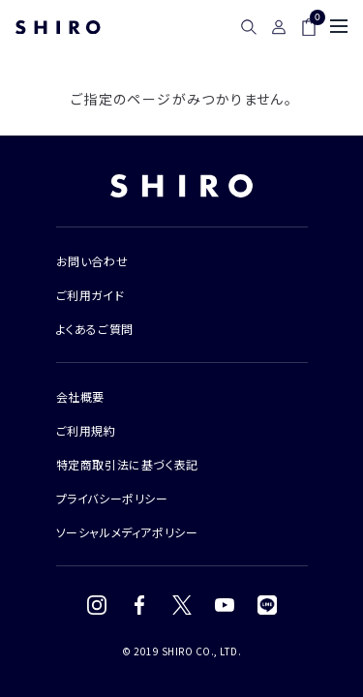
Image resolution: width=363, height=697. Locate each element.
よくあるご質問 (95, 328)
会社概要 (80, 396)
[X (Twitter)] (182, 605)
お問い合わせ (92, 261)
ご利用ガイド (90, 295)
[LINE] (267, 605)
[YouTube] (224, 605)
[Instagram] (96, 605)
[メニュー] (339, 26)
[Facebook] (139, 605)
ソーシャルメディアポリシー (127, 532)
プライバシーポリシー (112, 498)
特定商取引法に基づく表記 (127, 464)
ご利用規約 (86, 430)
